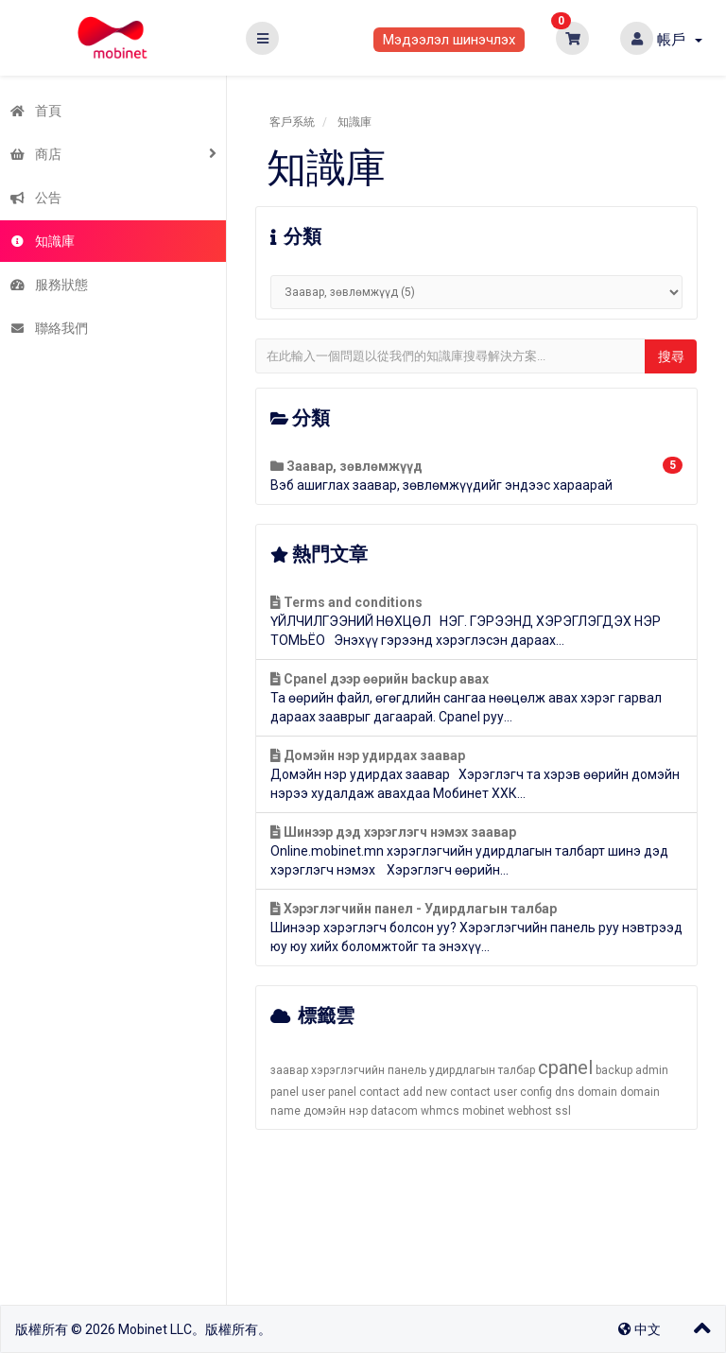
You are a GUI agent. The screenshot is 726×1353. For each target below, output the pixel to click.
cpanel (565, 1067)
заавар (289, 1070)
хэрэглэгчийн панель (368, 1070)
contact (379, 1092)
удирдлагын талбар (482, 1070)
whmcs (440, 1111)
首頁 (35, 110)
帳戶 (679, 39)
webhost (530, 1111)
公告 (35, 197)
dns (565, 1092)
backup (614, 1070)
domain (597, 1092)
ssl (563, 1111)
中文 (639, 1329)
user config (522, 1092)
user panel (329, 1092)
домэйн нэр (335, 1111)
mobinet (483, 1111)
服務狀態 (48, 284)
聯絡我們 (48, 328)
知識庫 (42, 241)
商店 (35, 154)
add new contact (447, 1092)
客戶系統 (292, 122)
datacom (394, 1111)
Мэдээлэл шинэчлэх (449, 39)
